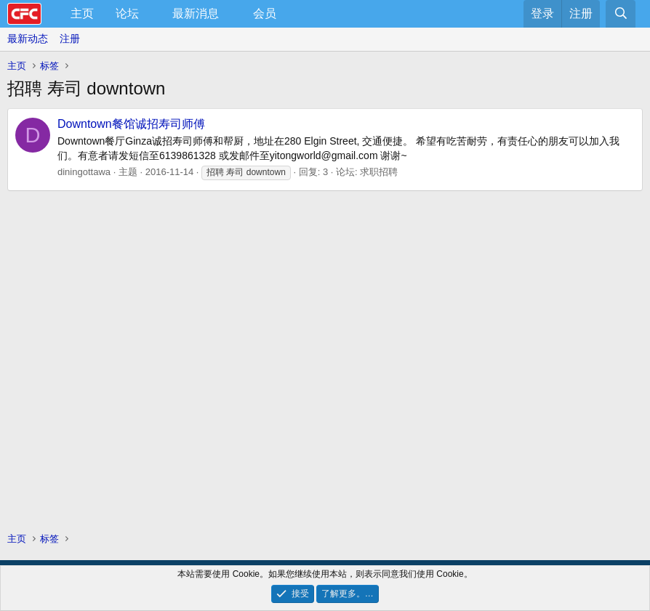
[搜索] (620, 14)
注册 (70, 38)
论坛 (127, 13)
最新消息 (195, 13)
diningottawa (84, 171)
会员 (264, 13)
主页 (82, 13)
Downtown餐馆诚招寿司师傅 (131, 124)
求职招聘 (379, 171)
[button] (150, 14)
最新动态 (27, 38)
